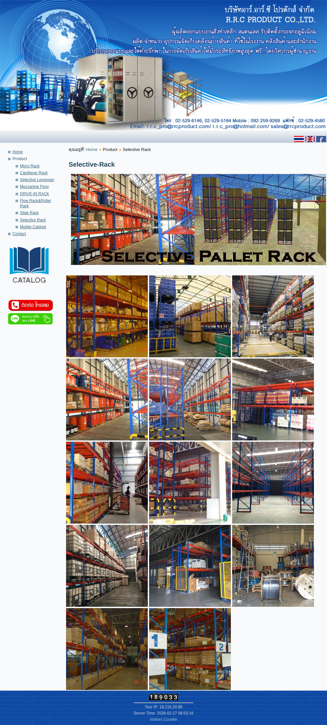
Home (17, 152)
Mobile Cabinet (33, 227)
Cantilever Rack (34, 173)
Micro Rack (30, 166)
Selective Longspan (37, 179)
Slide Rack (29, 213)
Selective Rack (33, 220)
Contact (19, 234)
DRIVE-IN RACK (34, 194)
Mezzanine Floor (34, 186)
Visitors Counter (163, 719)
